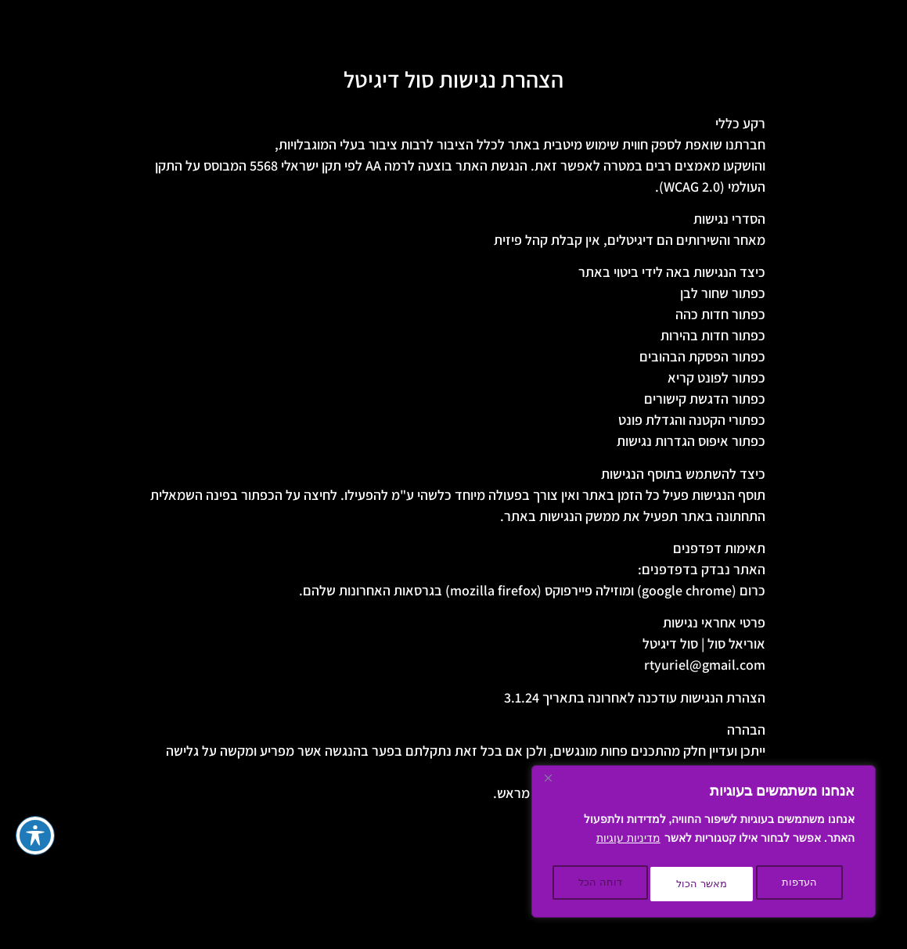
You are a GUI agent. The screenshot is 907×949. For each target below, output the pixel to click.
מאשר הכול (603, 884)
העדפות (800, 884)
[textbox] (453, 474)
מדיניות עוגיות (628, 845)
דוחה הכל (706, 884)
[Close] (547, 785)
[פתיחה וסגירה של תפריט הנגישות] (35, 835)
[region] (703, 845)
